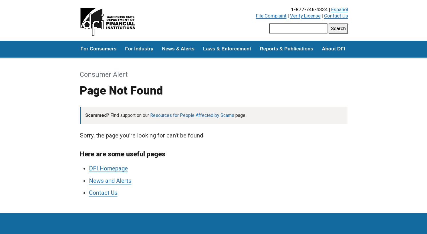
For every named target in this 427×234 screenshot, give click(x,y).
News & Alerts (178, 49)
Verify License (305, 16)
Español (339, 9)
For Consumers (99, 49)
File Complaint (271, 16)
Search (338, 28)
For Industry (139, 49)
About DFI (333, 49)
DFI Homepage (108, 168)
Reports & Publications (286, 49)
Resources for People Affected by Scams (192, 115)
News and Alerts (110, 180)
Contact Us (336, 16)
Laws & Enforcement (227, 49)
